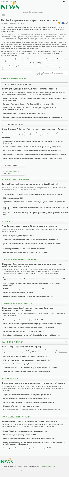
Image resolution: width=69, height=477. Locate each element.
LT (61, 1)
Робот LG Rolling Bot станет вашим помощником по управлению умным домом (32, 150)
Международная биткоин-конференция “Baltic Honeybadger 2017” (27, 448)
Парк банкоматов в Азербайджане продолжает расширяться (25, 356)
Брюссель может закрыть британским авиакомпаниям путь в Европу (28, 402)
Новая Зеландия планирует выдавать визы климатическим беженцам (28, 438)
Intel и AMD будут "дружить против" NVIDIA (19, 236)
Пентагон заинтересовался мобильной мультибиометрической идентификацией (32, 147)
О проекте (6, 466)
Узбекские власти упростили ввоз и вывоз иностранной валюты (26, 371)
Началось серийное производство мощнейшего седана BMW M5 (26, 398)
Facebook (7, 79)
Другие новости (10, 378)
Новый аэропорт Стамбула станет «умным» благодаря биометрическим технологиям (34, 154)
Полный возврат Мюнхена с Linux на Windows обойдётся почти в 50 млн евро (31, 335)
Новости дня (7, 173)
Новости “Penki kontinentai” (17, 179)
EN (66, 1)
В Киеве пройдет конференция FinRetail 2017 (19, 435)
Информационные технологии (18, 303)
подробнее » (49, 94)
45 (11, 285)
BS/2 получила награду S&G (13, 198)
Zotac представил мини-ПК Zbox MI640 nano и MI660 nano (24, 249)
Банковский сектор (12, 342)
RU (64, 1)
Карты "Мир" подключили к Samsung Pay (21, 347)
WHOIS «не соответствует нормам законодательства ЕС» (24, 289)
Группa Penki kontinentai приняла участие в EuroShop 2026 (30, 184)
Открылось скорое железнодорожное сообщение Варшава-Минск (27, 395)
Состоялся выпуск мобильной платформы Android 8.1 (23, 320)
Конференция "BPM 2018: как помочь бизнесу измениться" (30, 421)
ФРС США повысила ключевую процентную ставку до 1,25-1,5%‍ (26, 360)
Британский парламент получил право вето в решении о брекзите (33, 383)
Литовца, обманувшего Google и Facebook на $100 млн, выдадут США (28, 104)
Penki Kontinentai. (13, 470)
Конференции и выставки (16, 417)
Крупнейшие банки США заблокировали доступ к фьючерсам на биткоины (30, 367)
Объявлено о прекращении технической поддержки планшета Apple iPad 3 (30, 239)
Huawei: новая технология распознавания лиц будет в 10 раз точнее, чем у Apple (32, 158)
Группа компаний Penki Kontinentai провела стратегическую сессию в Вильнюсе (32, 194)
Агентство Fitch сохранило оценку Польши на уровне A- (23, 364)
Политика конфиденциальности (31, 466)
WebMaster (34, 470)
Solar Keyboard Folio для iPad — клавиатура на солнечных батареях (34, 129)
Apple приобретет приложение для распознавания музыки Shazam (27, 296)
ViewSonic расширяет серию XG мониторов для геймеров (29, 226)
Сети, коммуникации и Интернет (19, 259)
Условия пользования (16, 466)
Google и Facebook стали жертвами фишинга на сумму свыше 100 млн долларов (32, 117)
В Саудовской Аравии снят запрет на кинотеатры (21, 406)
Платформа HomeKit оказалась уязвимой (18, 292)
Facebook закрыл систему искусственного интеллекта (30, 20)
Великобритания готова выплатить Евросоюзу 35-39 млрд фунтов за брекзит (31, 410)
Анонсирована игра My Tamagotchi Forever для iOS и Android (25, 252)
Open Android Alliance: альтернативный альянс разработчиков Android (29, 327)
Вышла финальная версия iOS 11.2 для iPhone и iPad (22, 331)
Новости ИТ (8, 221)
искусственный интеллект (18, 79)
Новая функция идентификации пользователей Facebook (29, 89)
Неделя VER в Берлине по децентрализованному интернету (25, 431)
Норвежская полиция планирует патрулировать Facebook (24, 113)
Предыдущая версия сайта (49, 466)
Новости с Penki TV (14, 171)
